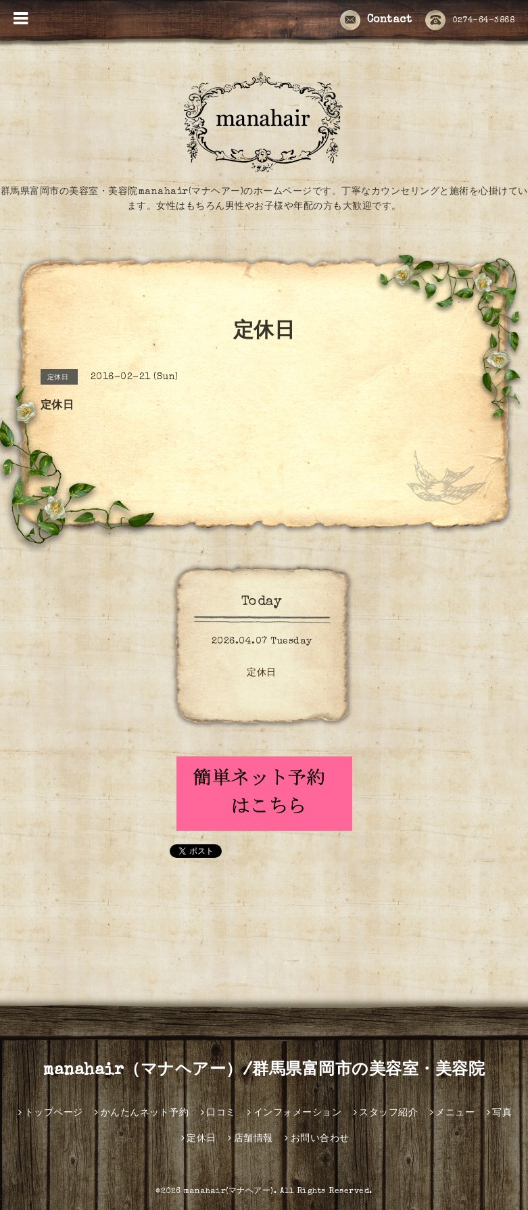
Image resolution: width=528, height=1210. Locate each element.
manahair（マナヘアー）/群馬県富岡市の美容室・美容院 (264, 1071)
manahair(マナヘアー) (229, 1192)
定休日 (262, 673)
